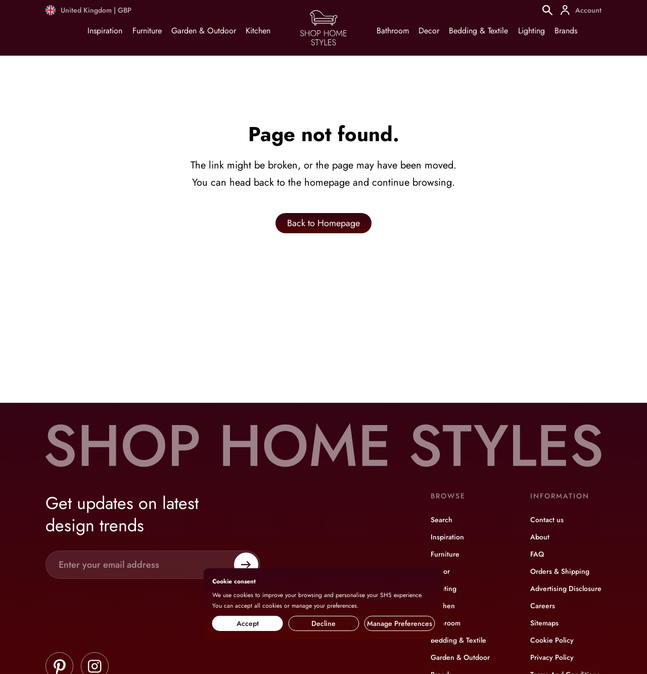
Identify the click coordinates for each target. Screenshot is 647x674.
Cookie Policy (552, 640)
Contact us (547, 520)
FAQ (537, 554)
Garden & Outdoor (203, 30)
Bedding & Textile (478, 30)
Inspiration (104, 30)
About (539, 537)
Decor (429, 30)
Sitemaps (544, 623)
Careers (542, 606)
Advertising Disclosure (566, 588)
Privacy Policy (552, 657)
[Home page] (323, 45)
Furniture (147, 30)
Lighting (531, 30)
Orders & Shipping (559, 571)
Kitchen (258, 30)
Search (441, 520)
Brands (565, 30)
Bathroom (393, 30)
